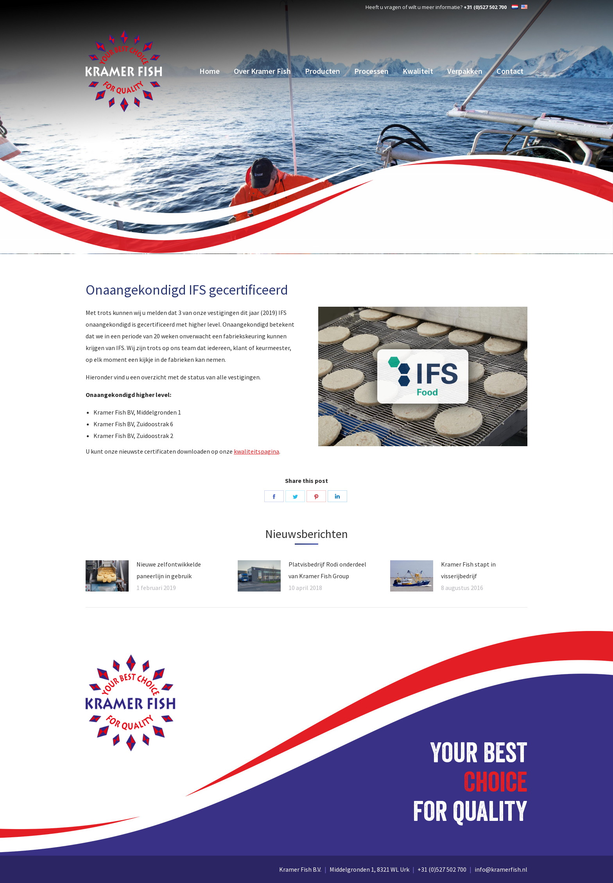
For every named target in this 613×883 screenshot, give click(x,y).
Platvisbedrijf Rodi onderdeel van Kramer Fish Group (327, 570)
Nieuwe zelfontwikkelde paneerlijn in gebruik (168, 570)
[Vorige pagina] (107, 576)
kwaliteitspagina (256, 451)
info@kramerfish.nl (501, 869)
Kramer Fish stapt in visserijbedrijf (468, 570)
